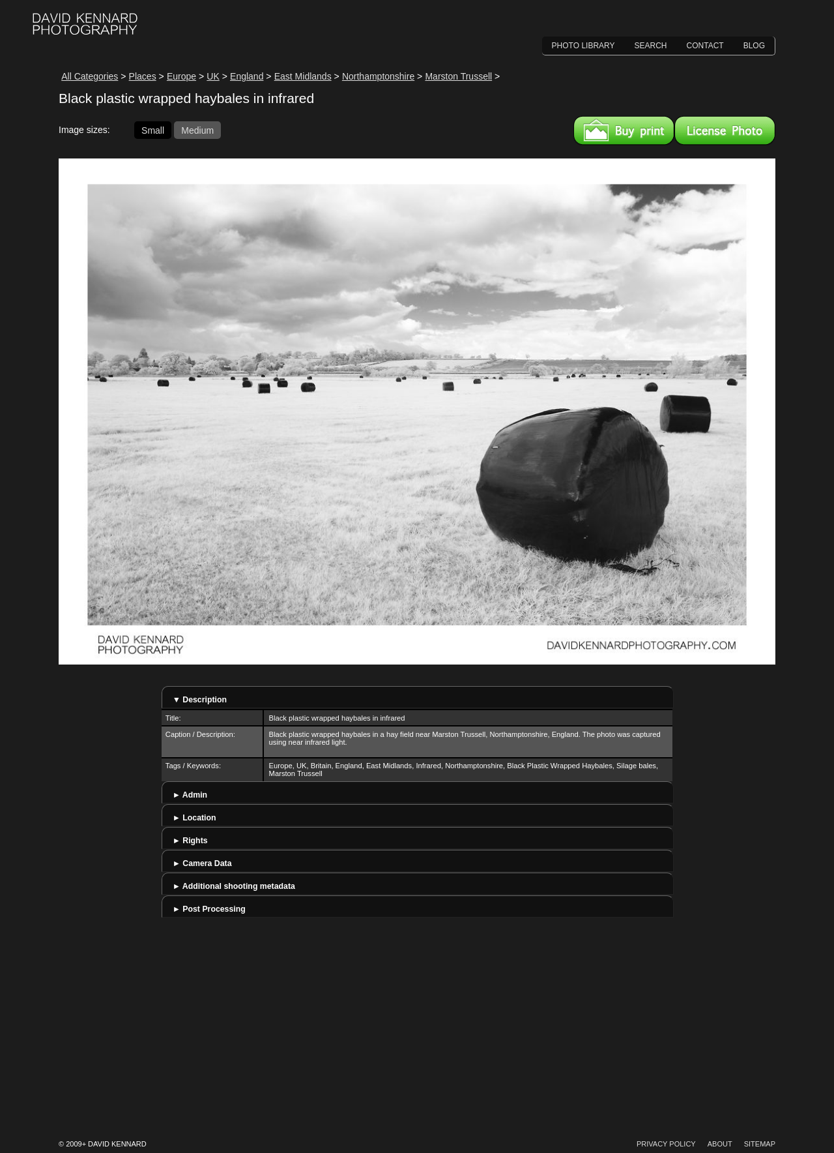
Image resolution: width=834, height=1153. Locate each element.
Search (651, 45)
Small (152, 130)
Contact (705, 45)
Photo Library (583, 45)
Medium (197, 130)
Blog (754, 45)
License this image (724, 130)
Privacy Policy (666, 1144)
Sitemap (759, 1144)
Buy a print (623, 130)
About (720, 1144)
